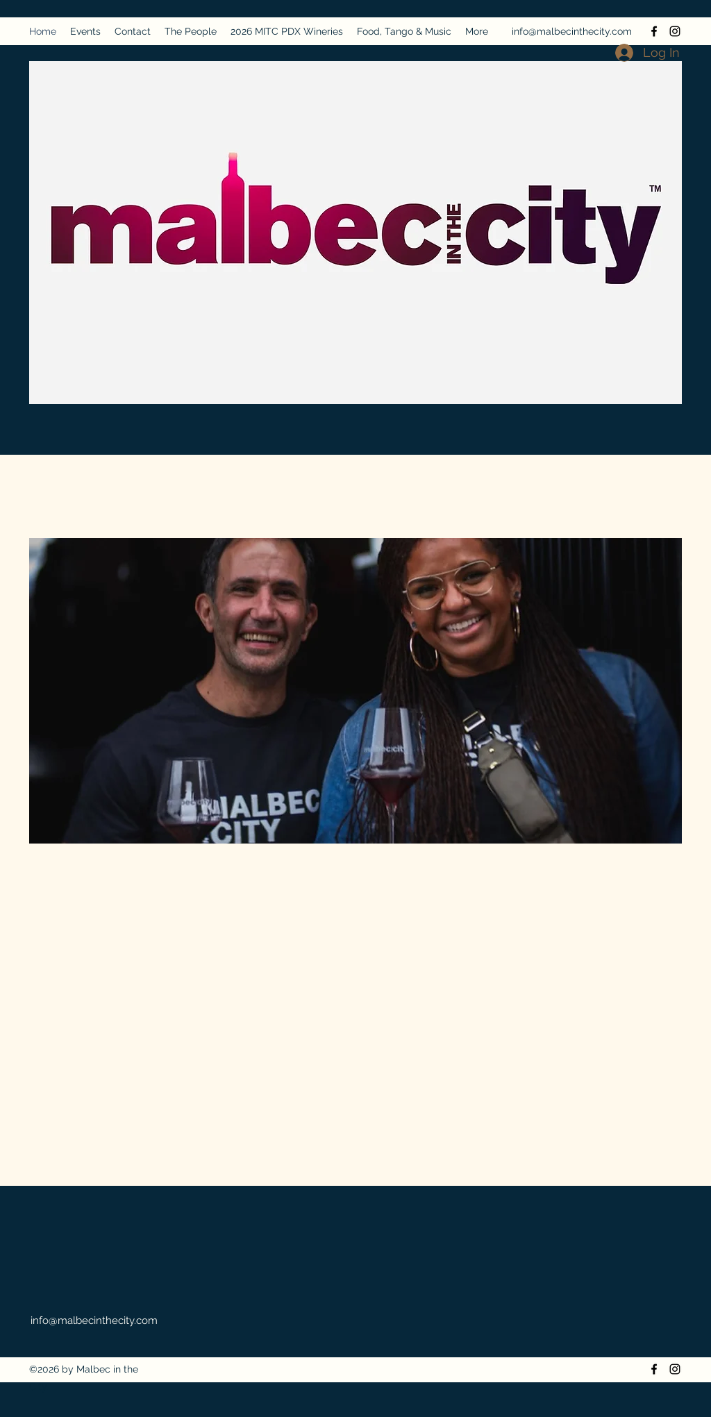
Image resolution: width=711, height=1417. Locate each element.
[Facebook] (654, 31)
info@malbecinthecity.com (572, 31)
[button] (355, 691)
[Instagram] (675, 31)
